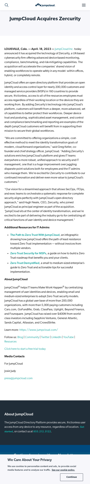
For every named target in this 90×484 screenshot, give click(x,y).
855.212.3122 (42, 431)
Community (32, 337)
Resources (10, 341)
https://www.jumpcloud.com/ (38, 330)
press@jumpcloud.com (18, 378)
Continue (71, 477)
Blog (20, 337)
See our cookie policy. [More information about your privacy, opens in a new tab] (63, 469)
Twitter (45, 337)
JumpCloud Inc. (64, 49)
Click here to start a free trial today (25, 349)
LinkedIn (56, 337)
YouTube (68, 337)
